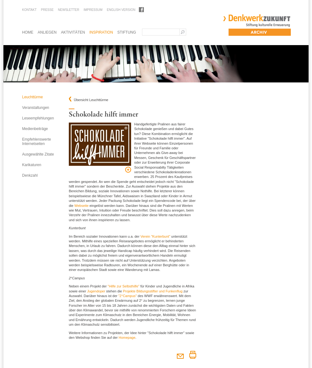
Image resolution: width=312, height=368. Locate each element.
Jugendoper (96, 291)
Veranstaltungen (35, 107)
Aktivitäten (73, 32)
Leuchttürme (32, 97)
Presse (47, 10)
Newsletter (68, 10)
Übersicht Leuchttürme (91, 100)
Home (27, 32)
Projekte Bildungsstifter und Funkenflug (152, 291)
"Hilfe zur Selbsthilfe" (123, 286)
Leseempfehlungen (38, 118)
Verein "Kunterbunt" (155, 236)
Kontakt (29, 10)
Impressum (92, 10)
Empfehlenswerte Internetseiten (36, 141)
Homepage (127, 337)
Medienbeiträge (35, 129)
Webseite (81, 205)
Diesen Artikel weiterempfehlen (180, 355)
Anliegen (47, 32)
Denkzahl (30, 175)
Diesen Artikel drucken (192, 355)
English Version (121, 10)
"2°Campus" (127, 296)
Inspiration (101, 32)
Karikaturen (31, 165)
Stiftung (126, 32)
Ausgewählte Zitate (38, 154)
